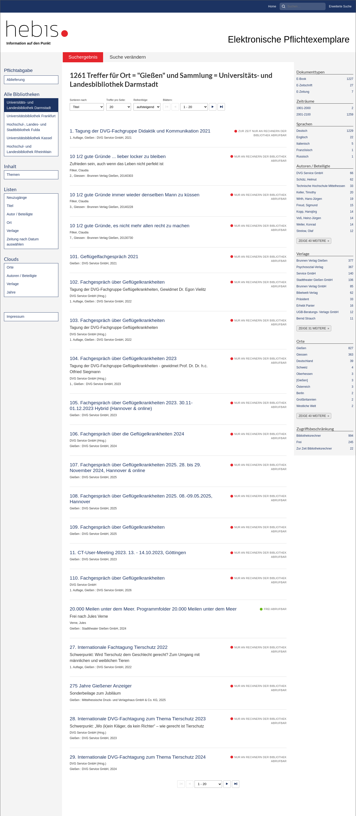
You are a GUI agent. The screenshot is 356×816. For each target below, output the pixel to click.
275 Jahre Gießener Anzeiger (101, 685)
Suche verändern (128, 57)
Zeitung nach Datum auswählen (23, 242)
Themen (13, 175)
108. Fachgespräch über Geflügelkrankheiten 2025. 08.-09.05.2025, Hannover (141, 498)
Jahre (11, 292)
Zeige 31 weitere (312, 328)
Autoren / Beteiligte (22, 276)
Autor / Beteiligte (20, 214)
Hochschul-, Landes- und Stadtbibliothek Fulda (26, 127)
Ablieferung (16, 80)
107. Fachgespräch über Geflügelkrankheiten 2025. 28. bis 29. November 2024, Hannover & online (135, 467)
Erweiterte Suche (340, 6)
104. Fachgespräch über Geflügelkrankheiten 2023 (123, 358)
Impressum (15, 316)
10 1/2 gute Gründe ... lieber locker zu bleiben (118, 156)
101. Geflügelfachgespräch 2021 (104, 256)
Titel (10, 206)
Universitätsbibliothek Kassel (29, 138)
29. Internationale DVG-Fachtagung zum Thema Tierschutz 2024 (138, 757)
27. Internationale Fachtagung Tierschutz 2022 (119, 647)
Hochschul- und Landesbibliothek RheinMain (29, 149)
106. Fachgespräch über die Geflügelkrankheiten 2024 (127, 433)
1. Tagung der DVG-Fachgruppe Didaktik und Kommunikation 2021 (140, 131)
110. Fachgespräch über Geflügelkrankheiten (117, 578)
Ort (9, 223)
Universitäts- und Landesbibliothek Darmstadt (29, 105)
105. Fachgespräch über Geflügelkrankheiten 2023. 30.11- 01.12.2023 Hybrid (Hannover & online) (131, 405)
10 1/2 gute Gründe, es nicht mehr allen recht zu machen (129, 225)
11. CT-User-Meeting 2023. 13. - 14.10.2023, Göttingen (128, 552)
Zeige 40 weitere (312, 241)
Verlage (13, 231)
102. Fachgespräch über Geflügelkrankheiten (117, 282)
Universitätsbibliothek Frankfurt (31, 116)
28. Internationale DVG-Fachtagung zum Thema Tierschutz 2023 (138, 718)
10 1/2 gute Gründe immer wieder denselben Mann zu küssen (135, 194)
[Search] (303, 6)
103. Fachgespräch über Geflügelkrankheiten (117, 320)
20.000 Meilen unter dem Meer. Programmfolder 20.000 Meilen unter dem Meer (153, 609)
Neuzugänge (17, 198)
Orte (10, 267)
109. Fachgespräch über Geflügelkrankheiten (117, 527)
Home (272, 6)
